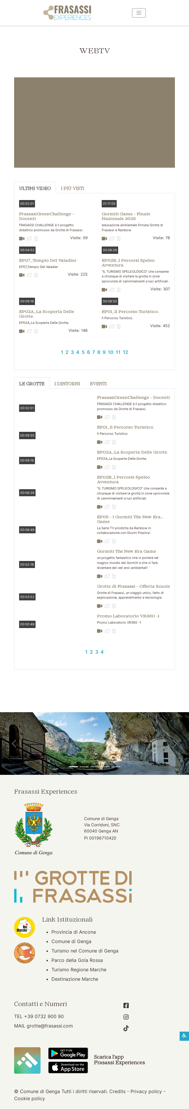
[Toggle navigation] (139, 12)
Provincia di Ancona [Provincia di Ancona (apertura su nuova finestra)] (73, 932)
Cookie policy (29, 1098)
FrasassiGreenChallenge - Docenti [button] (46, 216)
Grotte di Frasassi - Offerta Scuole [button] (133, 587)
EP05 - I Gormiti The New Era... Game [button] (130, 519)
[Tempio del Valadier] (73, 766)
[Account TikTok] (126, 1028)
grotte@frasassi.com (50, 1026)
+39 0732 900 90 (44, 1016)
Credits (117, 1091)
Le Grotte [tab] (31, 384)
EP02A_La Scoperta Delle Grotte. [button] (46, 314)
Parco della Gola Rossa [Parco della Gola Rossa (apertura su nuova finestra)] (77, 960)
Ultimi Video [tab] (35, 189)
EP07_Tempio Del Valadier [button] (47, 261)
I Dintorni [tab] (67, 384)
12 (125, 352)
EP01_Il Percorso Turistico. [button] (130, 312)
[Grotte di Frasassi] (84, 766)
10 (110, 352)
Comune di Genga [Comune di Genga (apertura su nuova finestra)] (71, 941)
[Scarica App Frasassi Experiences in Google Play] (68, 1053)
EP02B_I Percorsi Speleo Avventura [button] (128, 263)
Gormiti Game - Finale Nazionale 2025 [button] (126, 216)
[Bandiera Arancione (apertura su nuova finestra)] (24, 952)
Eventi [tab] (98, 384)
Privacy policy (146, 1091)
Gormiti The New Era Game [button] (126, 552)
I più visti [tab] (72, 189)
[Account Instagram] (126, 1017)
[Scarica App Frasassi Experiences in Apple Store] (68, 1067)
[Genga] (115, 766)
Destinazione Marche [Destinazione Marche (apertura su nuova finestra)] (74, 979)
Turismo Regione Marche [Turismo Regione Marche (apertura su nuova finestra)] (78, 970)
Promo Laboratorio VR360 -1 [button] (128, 616)
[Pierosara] (94, 766)
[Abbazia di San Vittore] (105, 766)
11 (118, 352)
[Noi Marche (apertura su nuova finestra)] (24, 927)
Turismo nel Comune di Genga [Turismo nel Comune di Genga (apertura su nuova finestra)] (84, 951)
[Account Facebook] (126, 1005)
